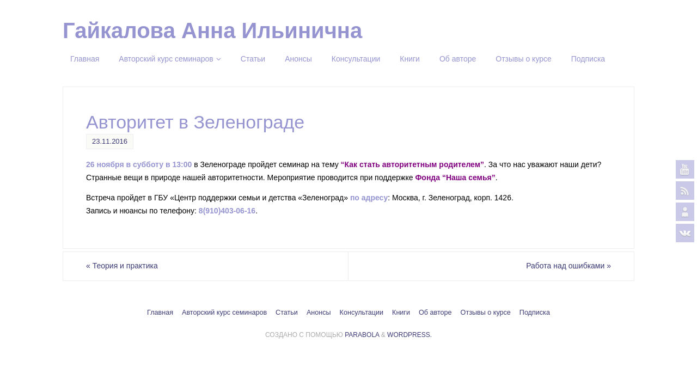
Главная (160, 312)
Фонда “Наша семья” (455, 177)
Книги (401, 312)
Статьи (287, 312)
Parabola (362, 335)
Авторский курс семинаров (224, 312)
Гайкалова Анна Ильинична (212, 30)
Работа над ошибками (568, 265)
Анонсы (319, 312)
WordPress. (409, 335)
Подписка (534, 312)
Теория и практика (122, 265)
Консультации (361, 312)
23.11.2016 (109, 141)
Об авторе (435, 312)
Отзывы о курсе (486, 312)
